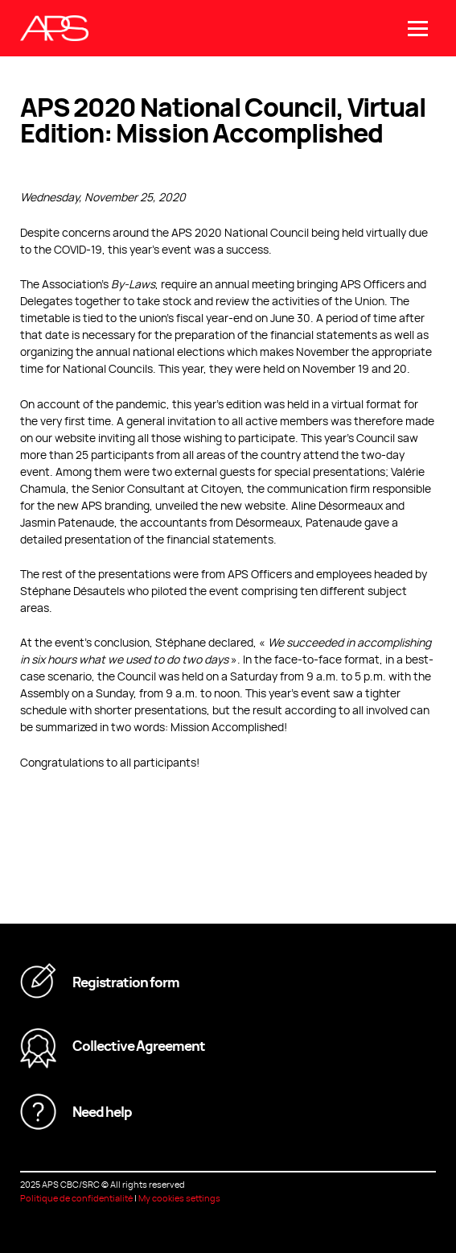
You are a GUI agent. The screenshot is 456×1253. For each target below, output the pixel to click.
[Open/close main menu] (418, 28)
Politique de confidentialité (76, 1198)
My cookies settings (179, 1198)
